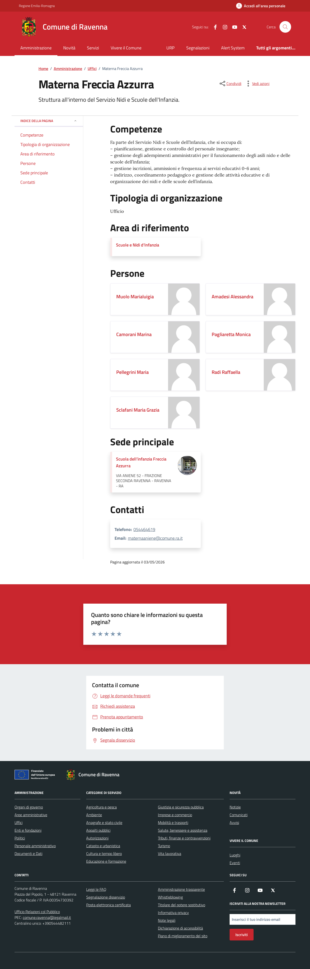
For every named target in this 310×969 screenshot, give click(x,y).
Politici (20, 838)
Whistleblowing (170, 897)
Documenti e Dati (28, 853)
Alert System (233, 48)
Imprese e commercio (175, 815)
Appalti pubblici (98, 830)
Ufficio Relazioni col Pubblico (37, 912)
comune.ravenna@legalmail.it (47, 917)
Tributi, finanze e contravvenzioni (184, 838)
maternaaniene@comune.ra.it (155, 538)
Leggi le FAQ (96, 889)
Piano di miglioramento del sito (182, 936)
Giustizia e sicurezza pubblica (181, 807)
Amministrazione (36, 48)
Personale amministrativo (35, 846)
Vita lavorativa (169, 853)
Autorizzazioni (97, 838)
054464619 (144, 529)
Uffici (19, 822)
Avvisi (234, 822)
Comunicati (239, 815)
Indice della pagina (48, 120)
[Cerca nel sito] (285, 27)
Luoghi (235, 855)
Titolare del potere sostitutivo (181, 905)
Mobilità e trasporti (173, 822)
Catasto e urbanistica (103, 846)
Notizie (235, 807)
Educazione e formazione (106, 861)
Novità (69, 48)
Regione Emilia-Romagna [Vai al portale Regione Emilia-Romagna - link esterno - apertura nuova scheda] (37, 5)
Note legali (166, 920)
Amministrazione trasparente (181, 889)
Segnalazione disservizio (105, 897)
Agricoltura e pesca (101, 807)
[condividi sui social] (230, 83)
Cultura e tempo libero (104, 853)
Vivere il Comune (126, 48)
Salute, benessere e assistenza (182, 830)
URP (170, 48)
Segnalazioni (197, 48)
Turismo (164, 846)
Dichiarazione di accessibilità (180, 928)
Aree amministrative (31, 815)
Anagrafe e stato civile (104, 822)
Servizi (93, 48)
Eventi (235, 863)
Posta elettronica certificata (108, 905)
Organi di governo (29, 807)
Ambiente (94, 815)
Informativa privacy (173, 912)
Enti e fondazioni (28, 830)
